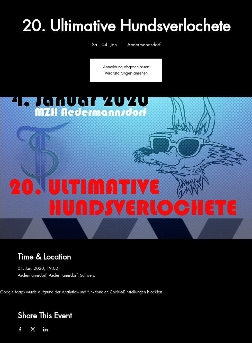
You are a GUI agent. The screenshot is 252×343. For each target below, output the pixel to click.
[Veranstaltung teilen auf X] (32, 329)
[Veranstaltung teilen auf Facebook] (20, 329)
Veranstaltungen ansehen (126, 73)
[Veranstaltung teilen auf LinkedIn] (45, 329)
